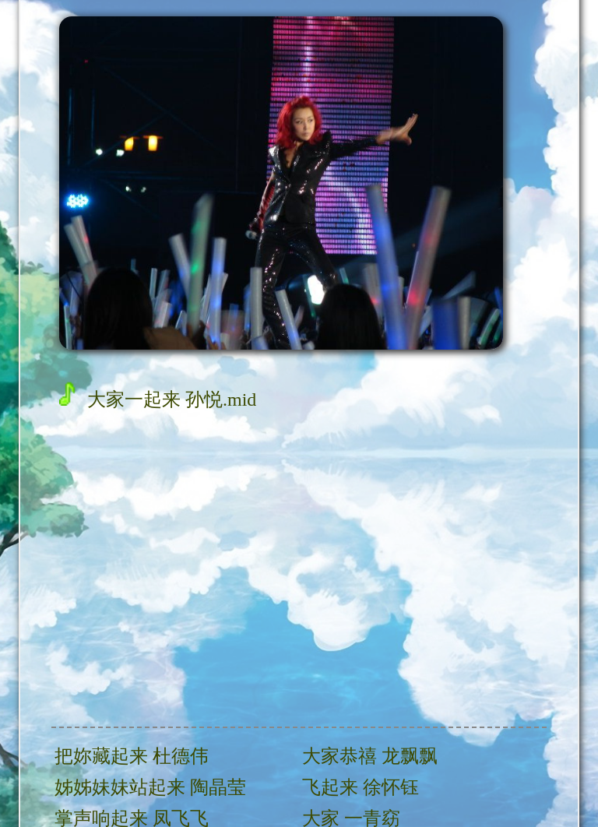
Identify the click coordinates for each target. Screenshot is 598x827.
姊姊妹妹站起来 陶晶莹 (150, 787)
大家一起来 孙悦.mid (157, 399)
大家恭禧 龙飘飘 (370, 756)
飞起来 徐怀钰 (360, 787)
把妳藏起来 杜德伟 (132, 756)
